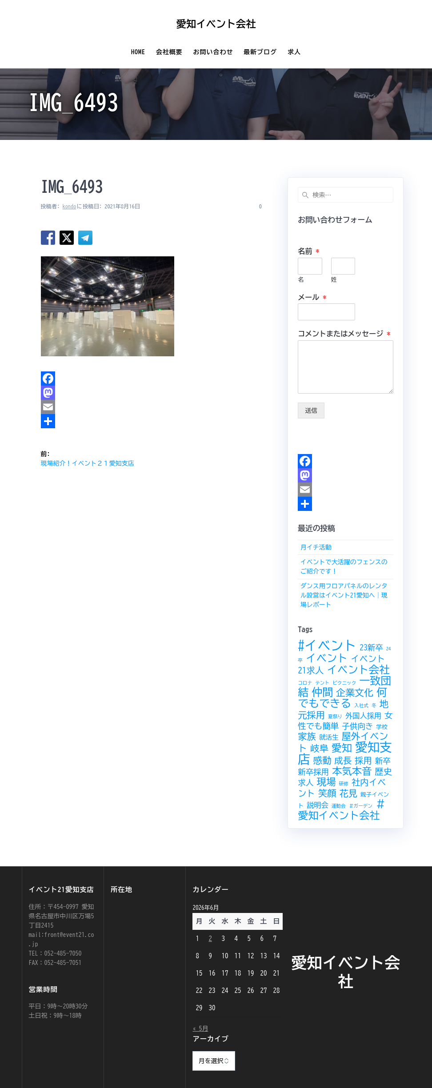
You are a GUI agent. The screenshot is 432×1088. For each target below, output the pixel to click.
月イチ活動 (316, 547)
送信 (311, 410)
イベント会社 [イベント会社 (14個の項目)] (358, 669)
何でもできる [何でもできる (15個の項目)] (342, 698)
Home (138, 52)
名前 (308, 251)
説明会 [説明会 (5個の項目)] (317, 805)
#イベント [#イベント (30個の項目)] (327, 645)
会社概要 (169, 52)
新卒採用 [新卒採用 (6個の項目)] (313, 772)
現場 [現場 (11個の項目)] (326, 782)
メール (312, 297)
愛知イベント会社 (216, 24)
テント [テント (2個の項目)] (322, 683)
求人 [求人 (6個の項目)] (305, 782)
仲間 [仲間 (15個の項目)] (322, 692)
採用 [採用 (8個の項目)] (363, 760)
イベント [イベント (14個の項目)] (327, 658)
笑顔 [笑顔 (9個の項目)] (327, 793)
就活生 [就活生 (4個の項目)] (329, 737)
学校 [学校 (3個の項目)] (382, 727)
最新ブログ (260, 52)
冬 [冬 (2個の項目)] (374, 705)
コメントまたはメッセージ (344, 333)
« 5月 (200, 1028)
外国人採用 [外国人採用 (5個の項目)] (363, 715)
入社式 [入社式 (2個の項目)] (361, 705)
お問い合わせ (213, 52)
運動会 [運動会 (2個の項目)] (339, 806)
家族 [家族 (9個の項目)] (307, 736)
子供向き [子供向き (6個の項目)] (357, 726)
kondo (69, 206)
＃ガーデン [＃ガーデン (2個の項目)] (360, 806)
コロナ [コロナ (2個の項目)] (305, 683)
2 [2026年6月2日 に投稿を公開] (210, 938)
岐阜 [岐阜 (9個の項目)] (319, 748)
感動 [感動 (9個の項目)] (322, 760)
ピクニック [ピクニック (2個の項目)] (344, 683)
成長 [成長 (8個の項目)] (343, 760)
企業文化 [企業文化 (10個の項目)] (354, 692)
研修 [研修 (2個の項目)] (343, 783)
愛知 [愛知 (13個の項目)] (342, 748)
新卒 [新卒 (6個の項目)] (383, 761)
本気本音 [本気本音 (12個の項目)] (352, 771)
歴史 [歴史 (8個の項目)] (383, 771)
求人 (294, 52)
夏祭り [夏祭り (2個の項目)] (335, 716)
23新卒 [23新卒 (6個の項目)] (371, 647)
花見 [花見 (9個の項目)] (348, 793)
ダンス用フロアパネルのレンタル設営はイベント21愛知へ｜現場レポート (344, 595)
